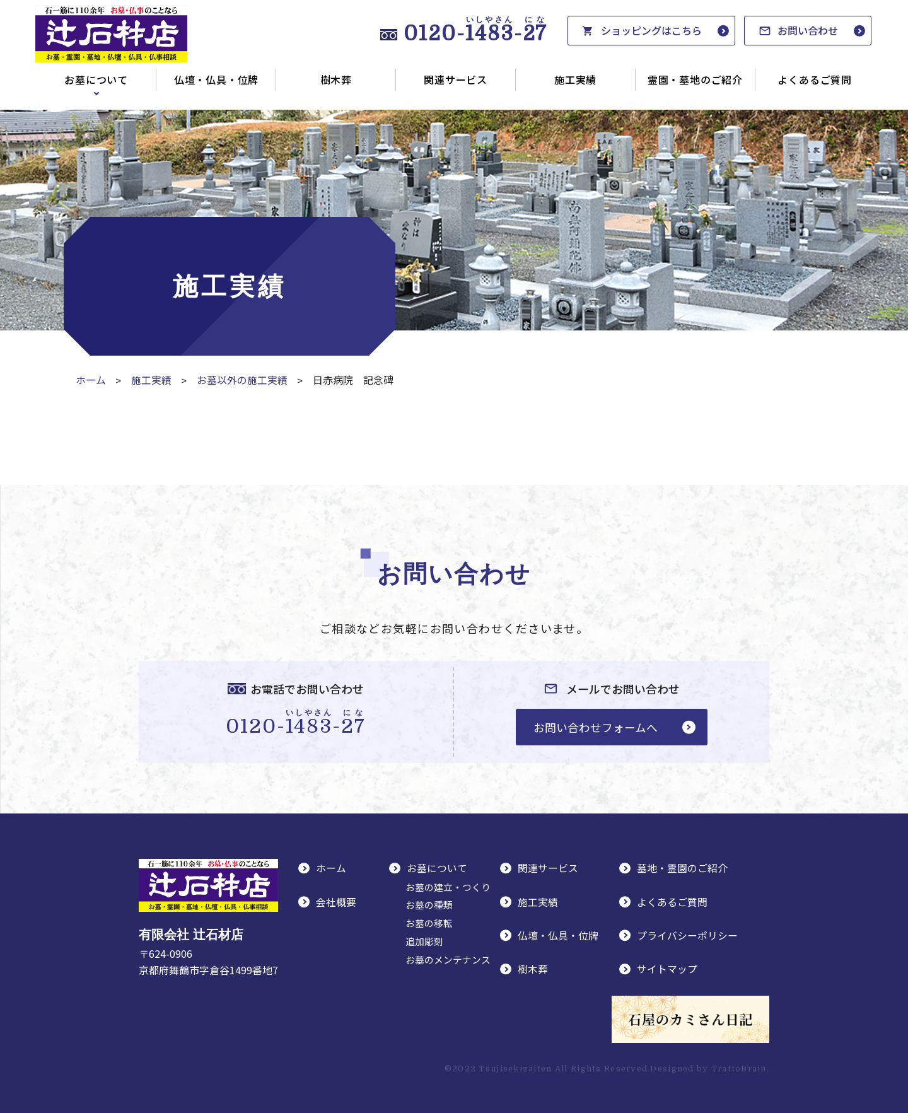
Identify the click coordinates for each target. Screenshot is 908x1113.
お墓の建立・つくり (448, 886)
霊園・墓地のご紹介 (695, 79)
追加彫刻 (424, 941)
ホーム (91, 379)
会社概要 (336, 901)
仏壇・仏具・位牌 (216, 79)
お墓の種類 (429, 904)
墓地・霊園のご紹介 (682, 868)
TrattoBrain (739, 1068)
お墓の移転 (429, 922)
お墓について (96, 79)
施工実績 (575, 79)
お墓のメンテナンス (448, 959)
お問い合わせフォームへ (594, 726)
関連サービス (455, 79)
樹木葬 (336, 79)
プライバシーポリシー (687, 934)
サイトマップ (667, 968)
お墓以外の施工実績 (242, 379)
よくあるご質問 (814, 79)
